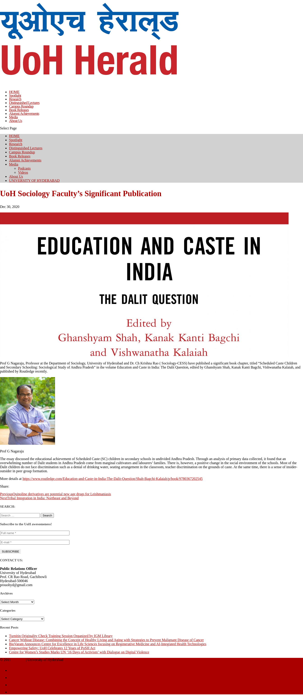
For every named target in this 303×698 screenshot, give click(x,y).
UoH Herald (18, 660)
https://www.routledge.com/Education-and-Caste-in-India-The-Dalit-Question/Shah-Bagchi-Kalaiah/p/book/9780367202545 (113, 479)
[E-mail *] (34, 542)
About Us (15, 121)
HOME (14, 136)
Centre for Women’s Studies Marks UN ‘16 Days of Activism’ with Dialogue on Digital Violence (79, 652)
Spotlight (15, 140)
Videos (23, 172)
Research (15, 144)
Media (13, 164)
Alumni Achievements (25, 160)
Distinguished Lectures (25, 148)
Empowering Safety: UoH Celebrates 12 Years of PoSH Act (52, 648)
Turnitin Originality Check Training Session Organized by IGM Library (61, 636)
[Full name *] (34, 533)
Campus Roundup (22, 152)
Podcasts (24, 168)
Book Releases (19, 156)
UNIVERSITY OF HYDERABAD (34, 180)
